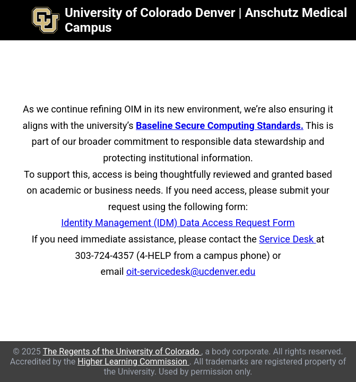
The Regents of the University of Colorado (121, 351)
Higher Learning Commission (133, 362)
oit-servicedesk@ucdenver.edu (190, 271)
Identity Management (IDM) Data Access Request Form (177, 222)
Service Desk (287, 239)
